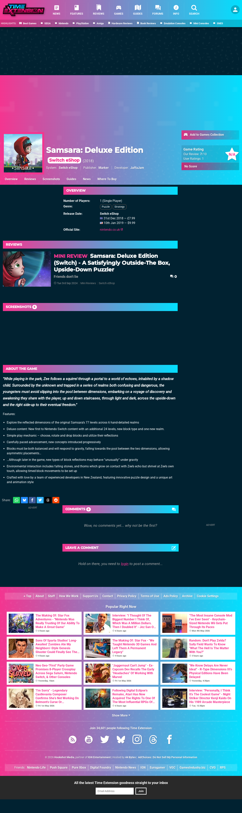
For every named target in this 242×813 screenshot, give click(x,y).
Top (27, 596)
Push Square (59, 767)
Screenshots (51, 179)
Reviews (30, 179)
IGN (143, 767)
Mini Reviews (88, 283)
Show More (121, 715)
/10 (203, 154)
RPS (223, 767)
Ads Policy (170, 596)
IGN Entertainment (99, 757)
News (87, 179)
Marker (104, 168)
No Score (190, 166)
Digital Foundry (100, 767)
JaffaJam (137, 168)
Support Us (90, 596)
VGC (172, 767)
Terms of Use (150, 596)
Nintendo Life (36, 767)
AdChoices (144, 757)
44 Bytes (130, 757)
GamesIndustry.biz (193, 767)
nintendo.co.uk (111, 229)
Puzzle (106, 206)
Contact (107, 596)
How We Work (69, 596)
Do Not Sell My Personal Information (175, 757)
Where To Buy (107, 179)
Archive (187, 596)
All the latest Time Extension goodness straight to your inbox (121, 783)
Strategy (119, 206)
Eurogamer (157, 767)
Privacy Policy (126, 596)
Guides (71, 179)
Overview (11, 179)
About (40, 596)
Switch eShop (68, 168)
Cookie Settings (208, 596)
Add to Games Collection (203, 135)
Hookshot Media (64, 757)
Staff (51, 596)
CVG (213, 767)
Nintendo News (125, 767)
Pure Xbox (79, 767)
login (124, 564)
